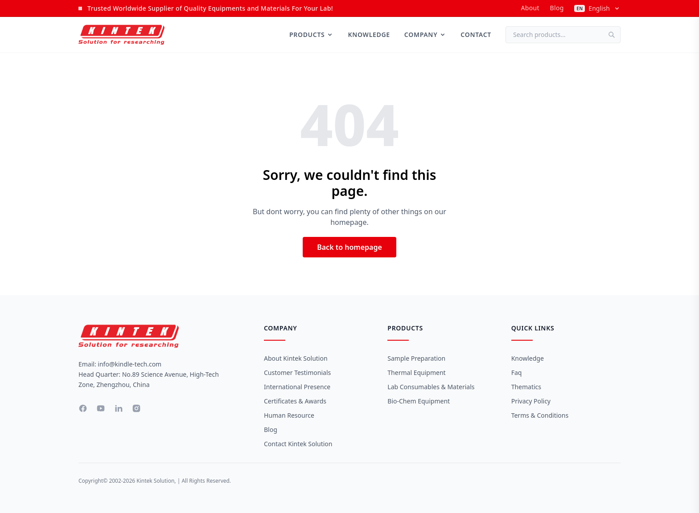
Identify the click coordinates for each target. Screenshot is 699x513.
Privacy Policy (531, 401)
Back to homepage (349, 247)
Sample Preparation (416, 358)
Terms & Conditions (540, 415)
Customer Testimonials (297, 372)
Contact (476, 34)
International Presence (297, 387)
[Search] (614, 34)
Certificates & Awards (295, 401)
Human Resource (289, 415)
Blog (557, 8)
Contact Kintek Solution (298, 444)
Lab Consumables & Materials (430, 387)
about (530, 8)
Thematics (526, 387)
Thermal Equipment (416, 372)
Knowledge (369, 34)
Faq (516, 372)
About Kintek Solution (296, 358)
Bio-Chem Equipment (418, 401)
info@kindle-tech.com (129, 364)
